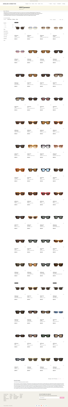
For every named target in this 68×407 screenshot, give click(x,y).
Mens (36, 3)
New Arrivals (9, 19)
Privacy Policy (10, 405)
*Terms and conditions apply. (42, 399)
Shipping (5, 397)
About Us (11, 396)
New (30, 3)
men (21, 12)
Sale (42, 3)
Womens (33, 3)
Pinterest (21, 397)
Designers (27, 3)
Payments (5, 399)
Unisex (5, 25)
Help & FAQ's (5, 395)
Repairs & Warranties (6, 398)
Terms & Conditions (6, 405)
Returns (5, 396)
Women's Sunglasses (16, 396)
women (24, 12)
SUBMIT (62, 397)
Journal (11, 398)
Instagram (21, 395)
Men (5, 24)
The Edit (39, 3)
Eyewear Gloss (15, 398)
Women (5, 27)
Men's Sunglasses (16, 397)
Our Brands (11, 395)
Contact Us (5, 400)
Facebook (21, 396)
